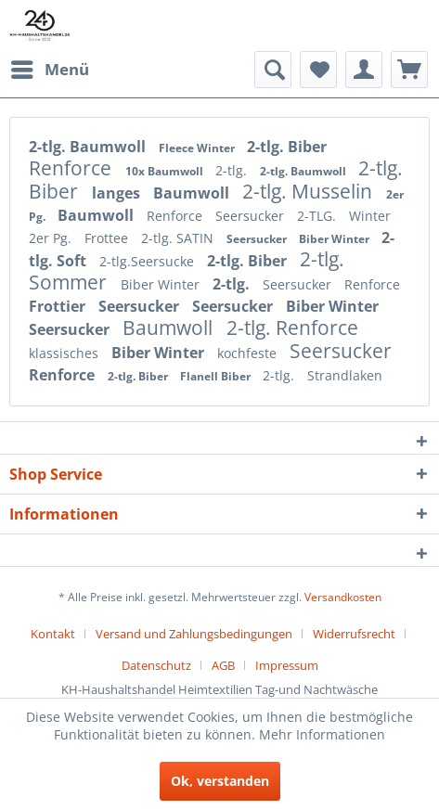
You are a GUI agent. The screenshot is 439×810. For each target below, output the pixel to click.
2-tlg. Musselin (309, 191)
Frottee (108, 238)
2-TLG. (318, 216)
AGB (223, 665)
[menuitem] (49, 69)
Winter (370, 216)
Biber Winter (335, 239)
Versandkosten (342, 597)
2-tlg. (233, 170)
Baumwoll (193, 193)
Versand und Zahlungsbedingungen (194, 633)
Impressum (286, 665)
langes (118, 193)
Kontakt (53, 633)
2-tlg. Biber (287, 146)
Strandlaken (344, 375)
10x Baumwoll (165, 171)
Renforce (72, 168)
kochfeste (248, 353)
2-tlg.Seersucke (148, 261)
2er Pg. (52, 238)
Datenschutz (156, 665)
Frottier (59, 306)
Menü (50, 67)
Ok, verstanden (220, 781)
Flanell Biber (216, 376)
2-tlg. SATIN (179, 238)
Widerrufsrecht (354, 633)
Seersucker (251, 216)
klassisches (65, 353)
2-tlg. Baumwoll (89, 146)
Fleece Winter (198, 148)
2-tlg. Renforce (292, 328)
